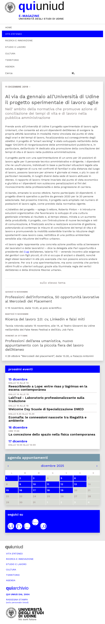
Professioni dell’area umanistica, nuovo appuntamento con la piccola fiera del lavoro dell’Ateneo (44, 345)
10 (34, 484)
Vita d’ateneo (13, 34)
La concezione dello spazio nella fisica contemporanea (51, 434)
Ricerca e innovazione (19, 40)
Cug (26, 251)
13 (75, 484)
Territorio (12, 60)
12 (62, 484)
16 (20, 490)
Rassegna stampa (17, 601)
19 (62, 490)
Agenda (9, 66)
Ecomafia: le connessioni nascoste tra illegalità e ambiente (47, 418)
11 (48, 484)
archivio (17, 588)
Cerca (8, 73)
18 (48, 490)
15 (7, 490)
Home (8, 27)
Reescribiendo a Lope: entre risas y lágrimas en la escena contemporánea (47, 387)
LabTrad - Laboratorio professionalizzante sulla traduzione (46, 399)
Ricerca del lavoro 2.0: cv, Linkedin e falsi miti (45, 319)
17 (34, 490)
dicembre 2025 (52, 466)
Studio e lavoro (15, 47)
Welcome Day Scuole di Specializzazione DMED (46, 409)
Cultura (10, 53)
